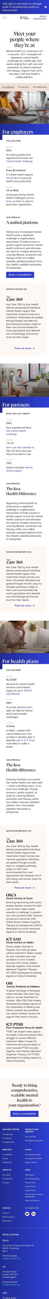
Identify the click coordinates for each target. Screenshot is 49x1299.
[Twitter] (27, 1214)
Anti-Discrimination (32, 1179)
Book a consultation (20, 275)
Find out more (24, 348)
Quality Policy (30, 1190)
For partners (23, 87)
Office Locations (8, 1217)
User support (29, 1175)
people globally (17, 707)
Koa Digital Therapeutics (34, 1141)
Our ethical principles (33, 1155)
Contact (6, 1208)
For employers (8, 87)
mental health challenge (19, 161)
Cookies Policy (30, 1187)
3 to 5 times (28, 741)
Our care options (10, 1129)
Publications (6, 1162)
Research (7, 1150)
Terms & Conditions (32, 1201)
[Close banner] (46, 7)
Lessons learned (31, 1162)
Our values (6, 1175)
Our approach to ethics (33, 1158)
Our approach (7, 1179)
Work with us (7, 1221)
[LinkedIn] (33, 1214)
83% (23, 54)
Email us (5, 1213)
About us (6, 1170)
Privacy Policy (30, 1183)
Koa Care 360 (30, 1137)
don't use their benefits (18, 447)
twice (29, 735)
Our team (5, 1183)
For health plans (40, 87)
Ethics (28, 1150)
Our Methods (7, 1155)
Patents (5, 1158)
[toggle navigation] (5, 18)
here (10, 3)
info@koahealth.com (11, 1258)
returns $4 (12, 178)
